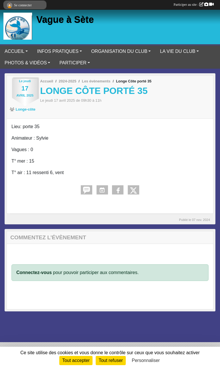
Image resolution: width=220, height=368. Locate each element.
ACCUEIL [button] (14, 51)
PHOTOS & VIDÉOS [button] (26, 62)
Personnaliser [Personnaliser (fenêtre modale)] (146, 360)
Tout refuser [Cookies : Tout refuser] (111, 360)
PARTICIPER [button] (73, 62)
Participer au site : (194, 5)
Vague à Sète (65, 19)
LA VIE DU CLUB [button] (177, 51)
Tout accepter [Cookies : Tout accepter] (76, 360)
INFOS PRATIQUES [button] (57, 51)
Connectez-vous (34, 272)
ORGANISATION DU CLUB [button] (119, 51)
